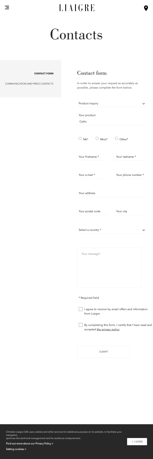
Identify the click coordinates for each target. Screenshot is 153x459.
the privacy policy (108, 329)
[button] (7, 7)
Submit (103, 351)
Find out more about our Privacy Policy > (29, 443)
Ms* (83, 139)
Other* (121, 139)
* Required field (89, 298)
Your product (87, 115)
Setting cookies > (16, 449)
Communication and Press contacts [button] (29, 83)
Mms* (101, 139)
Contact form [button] (43, 73)
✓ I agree (137, 441)
